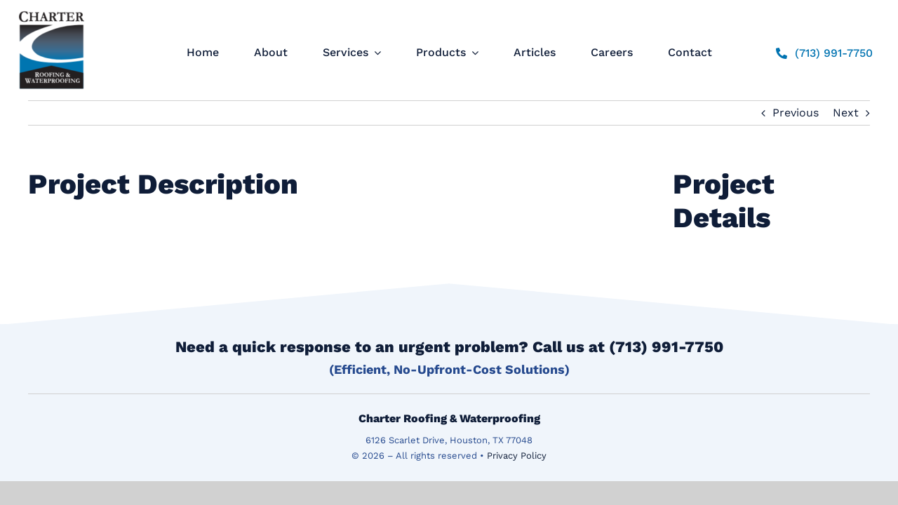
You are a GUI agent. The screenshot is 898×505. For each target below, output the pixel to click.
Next (846, 112)
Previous (795, 112)
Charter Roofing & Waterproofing (449, 418)
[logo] (51, 11)
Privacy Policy (517, 455)
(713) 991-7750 (666, 347)
